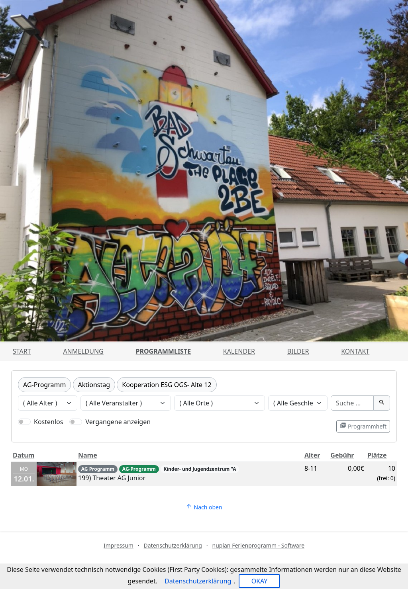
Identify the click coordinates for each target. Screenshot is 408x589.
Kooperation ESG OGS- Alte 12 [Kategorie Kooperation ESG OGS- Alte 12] (166, 384)
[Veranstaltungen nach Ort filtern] (219, 403)
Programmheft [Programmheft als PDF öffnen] (363, 426)
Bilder (298, 351)
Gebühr (342, 455)
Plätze (377, 455)
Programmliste (163, 351)
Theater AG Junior (118, 478)
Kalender (239, 351)
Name (87, 455)
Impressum (118, 545)
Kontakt (355, 351)
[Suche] (352, 403)
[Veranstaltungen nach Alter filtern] (47, 403)
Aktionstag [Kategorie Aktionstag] (94, 384)
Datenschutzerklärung (173, 545)
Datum (23, 455)
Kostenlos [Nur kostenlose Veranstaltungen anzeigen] (48, 421)
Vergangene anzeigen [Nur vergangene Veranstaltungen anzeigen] (118, 421)
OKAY (259, 581)
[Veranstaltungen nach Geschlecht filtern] (298, 403)
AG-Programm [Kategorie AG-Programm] (44, 384)
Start (22, 351)
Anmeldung (83, 351)
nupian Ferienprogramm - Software (258, 545)
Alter (312, 455)
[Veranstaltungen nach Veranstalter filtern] (125, 403)
